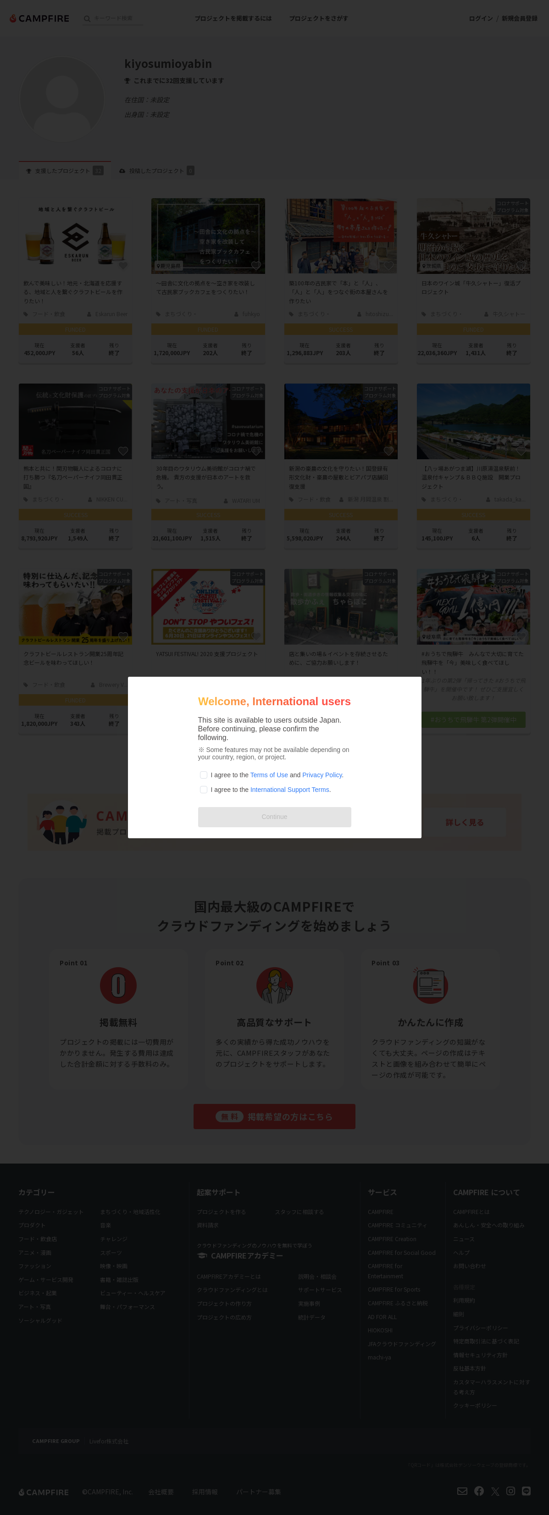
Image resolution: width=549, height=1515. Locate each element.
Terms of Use (269, 775)
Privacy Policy (322, 775)
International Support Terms (289, 789)
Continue (274, 816)
